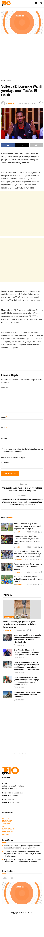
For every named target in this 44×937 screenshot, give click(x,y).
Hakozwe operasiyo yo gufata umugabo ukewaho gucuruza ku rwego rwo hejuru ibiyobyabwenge (19, 624)
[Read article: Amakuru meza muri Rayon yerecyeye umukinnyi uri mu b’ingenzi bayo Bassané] (7, 567)
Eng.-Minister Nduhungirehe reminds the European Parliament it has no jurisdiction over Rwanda (27, 652)
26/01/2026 (32, 585)
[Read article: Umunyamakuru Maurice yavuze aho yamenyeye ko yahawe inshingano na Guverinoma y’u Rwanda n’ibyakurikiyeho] (7, 637)
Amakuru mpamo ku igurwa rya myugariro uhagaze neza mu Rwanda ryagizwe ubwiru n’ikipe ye (27, 526)
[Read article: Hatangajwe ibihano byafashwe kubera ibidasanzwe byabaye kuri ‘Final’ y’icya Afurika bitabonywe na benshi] (7, 539)
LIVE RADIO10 (7, 832)
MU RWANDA (9, 617)
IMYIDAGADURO (8, 829)
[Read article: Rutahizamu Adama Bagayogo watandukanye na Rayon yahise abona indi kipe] (7, 579)
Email (4, 427)
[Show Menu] (36, 3)
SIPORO (9, 80)
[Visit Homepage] (6, 3)
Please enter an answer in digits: (13, 457)
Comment (5, 387)
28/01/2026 (32, 560)
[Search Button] (41, 3)
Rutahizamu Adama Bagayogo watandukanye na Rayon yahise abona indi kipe (28, 579)
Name (4, 417)
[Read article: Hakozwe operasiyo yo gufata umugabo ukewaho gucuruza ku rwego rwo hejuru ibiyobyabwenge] (22, 609)
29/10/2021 (23, 103)
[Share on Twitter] (22, 145)
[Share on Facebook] (8, 145)
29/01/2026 (32, 532)
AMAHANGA (6, 824)
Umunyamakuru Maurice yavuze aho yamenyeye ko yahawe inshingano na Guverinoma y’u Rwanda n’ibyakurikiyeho (22, 854)
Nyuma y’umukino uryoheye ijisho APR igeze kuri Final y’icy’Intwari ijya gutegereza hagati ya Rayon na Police (28, 554)
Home (3, 80)
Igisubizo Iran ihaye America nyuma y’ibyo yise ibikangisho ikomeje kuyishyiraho (27, 694)
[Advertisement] (22, 56)
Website (4, 438)
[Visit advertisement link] (22, 22)
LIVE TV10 (6, 834)
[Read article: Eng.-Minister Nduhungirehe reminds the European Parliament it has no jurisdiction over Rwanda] (7, 652)
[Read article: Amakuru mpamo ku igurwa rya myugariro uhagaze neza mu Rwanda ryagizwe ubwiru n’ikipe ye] (7, 527)
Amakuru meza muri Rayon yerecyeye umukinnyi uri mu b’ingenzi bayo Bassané (28, 566)
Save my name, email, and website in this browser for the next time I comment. (23, 450)
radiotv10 (11, 103)
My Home (5, 818)
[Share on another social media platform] (36, 145)
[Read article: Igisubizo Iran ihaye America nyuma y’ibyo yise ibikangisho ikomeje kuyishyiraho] (7, 694)
